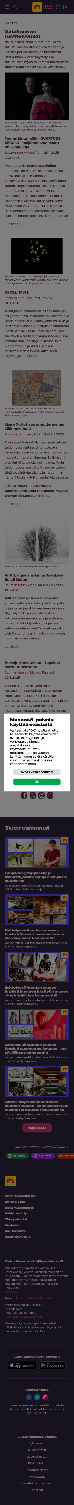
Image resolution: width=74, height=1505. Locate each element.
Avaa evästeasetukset (37, 772)
